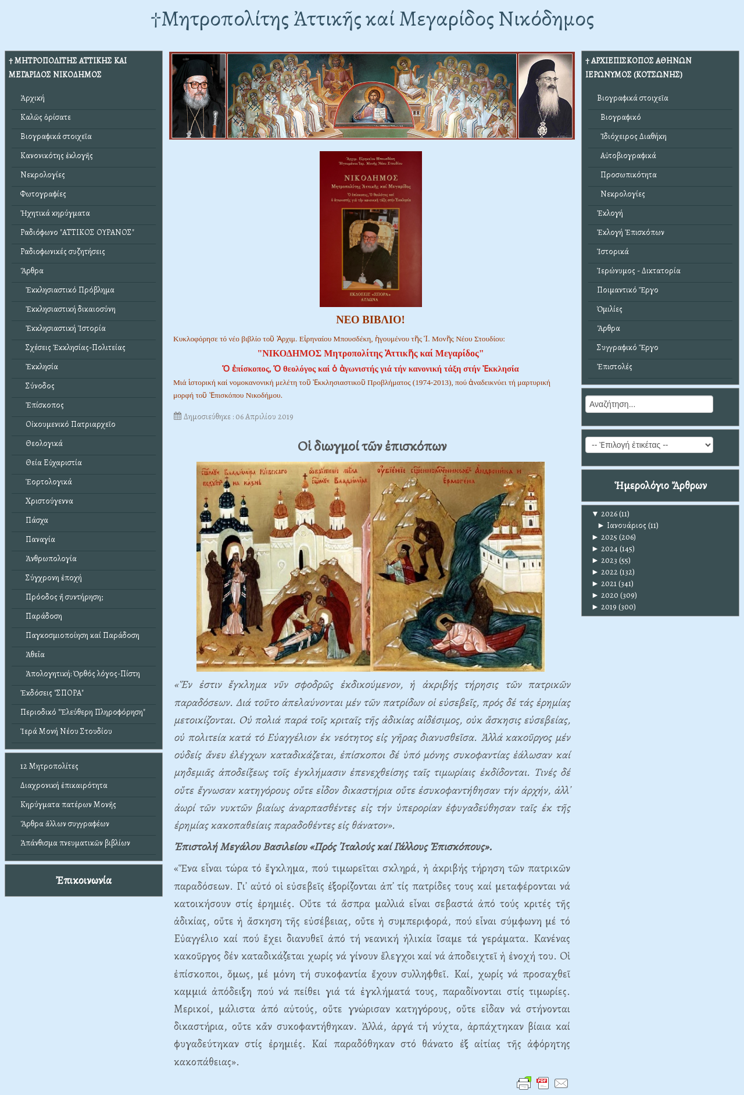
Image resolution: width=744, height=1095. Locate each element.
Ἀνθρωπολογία (48, 558)
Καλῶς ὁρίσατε (45, 117)
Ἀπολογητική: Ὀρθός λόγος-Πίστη (80, 673)
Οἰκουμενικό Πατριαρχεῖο (68, 424)
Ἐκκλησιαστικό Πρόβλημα (67, 289)
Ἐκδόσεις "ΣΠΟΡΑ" (52, 692)
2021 (604, 583)
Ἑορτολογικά (46, 481)
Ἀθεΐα (32, 654)
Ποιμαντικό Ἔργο (628, 289)
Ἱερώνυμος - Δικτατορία (639, 270)
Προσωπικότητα (627, 174)
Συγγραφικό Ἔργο (628, 347)
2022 (604, 571)
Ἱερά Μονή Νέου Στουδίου (66, 731)
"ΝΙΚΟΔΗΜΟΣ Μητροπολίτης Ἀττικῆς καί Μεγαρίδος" (370, 353)
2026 (604, 513)
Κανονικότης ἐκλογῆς (56, 155)
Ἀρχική (32, 98)
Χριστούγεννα (46, 501)
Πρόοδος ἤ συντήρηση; (61, 596)
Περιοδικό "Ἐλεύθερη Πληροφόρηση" (82, 712)
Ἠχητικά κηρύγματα (55, 213)
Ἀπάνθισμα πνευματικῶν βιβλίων (75, 842)
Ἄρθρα (32, 270)
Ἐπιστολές (614, 366)
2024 (604, 548)
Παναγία (37, 539)
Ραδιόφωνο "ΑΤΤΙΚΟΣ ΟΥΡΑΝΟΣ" (77, 232)
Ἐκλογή (610, 213)
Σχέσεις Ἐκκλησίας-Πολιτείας (73, 347)
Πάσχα (34, 520)
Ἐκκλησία (39, 366)
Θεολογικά (41, 443)
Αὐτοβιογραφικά (626, 155)
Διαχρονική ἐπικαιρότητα (64, 785)
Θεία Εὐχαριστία (51, 462)
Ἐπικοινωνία (84, 880)
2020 (604, 595)
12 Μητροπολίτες (49, 766)
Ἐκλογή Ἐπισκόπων (630, 232)
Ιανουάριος (621, 525)
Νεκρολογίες (42, 174)
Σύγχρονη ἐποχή (51, 577)
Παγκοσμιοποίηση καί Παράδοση (80, 635)
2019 (604, 606)
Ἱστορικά (613, 251)
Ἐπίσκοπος (42, 405)
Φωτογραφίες (43, 193)
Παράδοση (41, 616)
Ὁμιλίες (610, 309)
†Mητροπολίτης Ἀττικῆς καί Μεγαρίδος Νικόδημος (372, 18)
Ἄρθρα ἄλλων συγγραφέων (64, 823)
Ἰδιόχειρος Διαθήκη (632, 136)
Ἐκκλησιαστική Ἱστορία (63, 328)
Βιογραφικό (619, 117)
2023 (604, 560)
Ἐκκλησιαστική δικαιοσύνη (68, 309)
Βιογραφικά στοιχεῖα (56, 136)
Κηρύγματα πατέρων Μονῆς (68, 804)
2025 (604, 537)
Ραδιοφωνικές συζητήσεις (62, 251)
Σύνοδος (37, 385)
